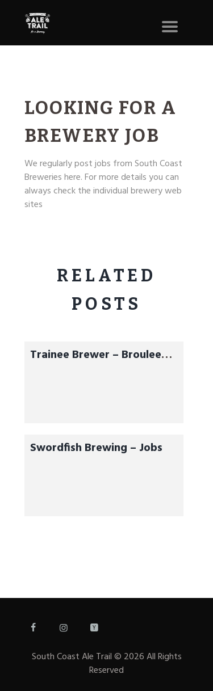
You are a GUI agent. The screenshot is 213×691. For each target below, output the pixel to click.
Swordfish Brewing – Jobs (96, 448)
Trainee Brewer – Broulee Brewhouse (95, 363)
